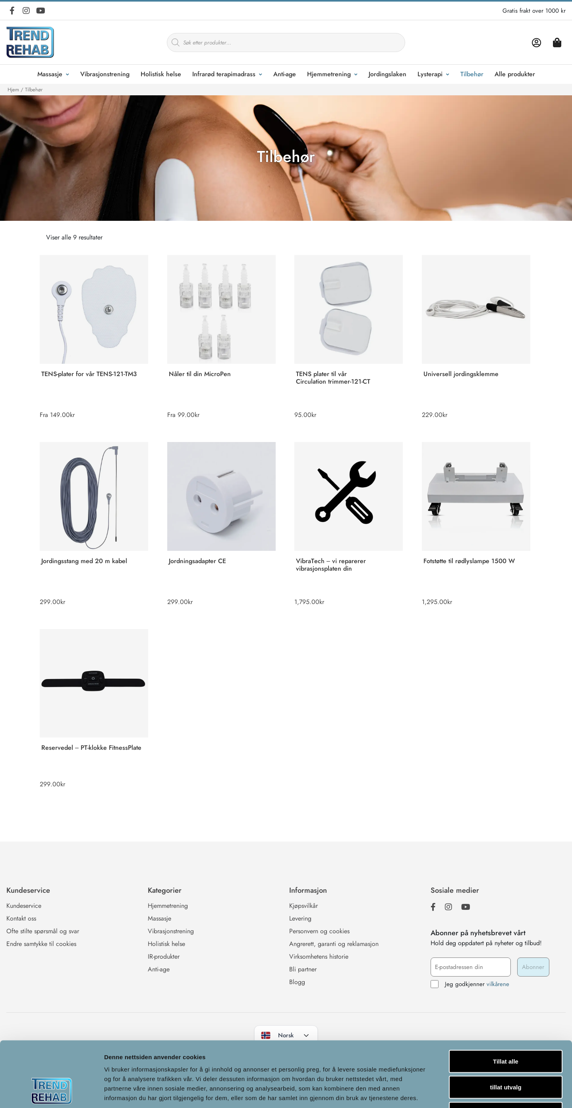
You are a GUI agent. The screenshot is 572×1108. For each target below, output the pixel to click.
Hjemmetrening (329, 74)
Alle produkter (515, 74)
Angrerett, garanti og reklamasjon (334, 943)
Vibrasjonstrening (104, 74)
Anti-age (284, 74)
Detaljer (423, 1092)
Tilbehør (471, 74)
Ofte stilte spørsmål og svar (42, 931)
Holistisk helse (161, 74)
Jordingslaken (387, 74)
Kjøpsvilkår (303, 905)
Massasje (49, 74)
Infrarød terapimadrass (223, 74)
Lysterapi (430, 74)
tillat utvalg (505, 1030)
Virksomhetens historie (318, 956)
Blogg (297, 981)
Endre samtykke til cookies (41, 943)
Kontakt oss (21, 918)
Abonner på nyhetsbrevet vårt (478, 933)
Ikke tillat (505, 1055)
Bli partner (303, 969)
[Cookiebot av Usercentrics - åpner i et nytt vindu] (51, 1092)
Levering (300, 918)
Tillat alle (505, 1003)
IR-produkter (164, 956)
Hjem (13, 89)
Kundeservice (23, 905)
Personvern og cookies (319, 931)
